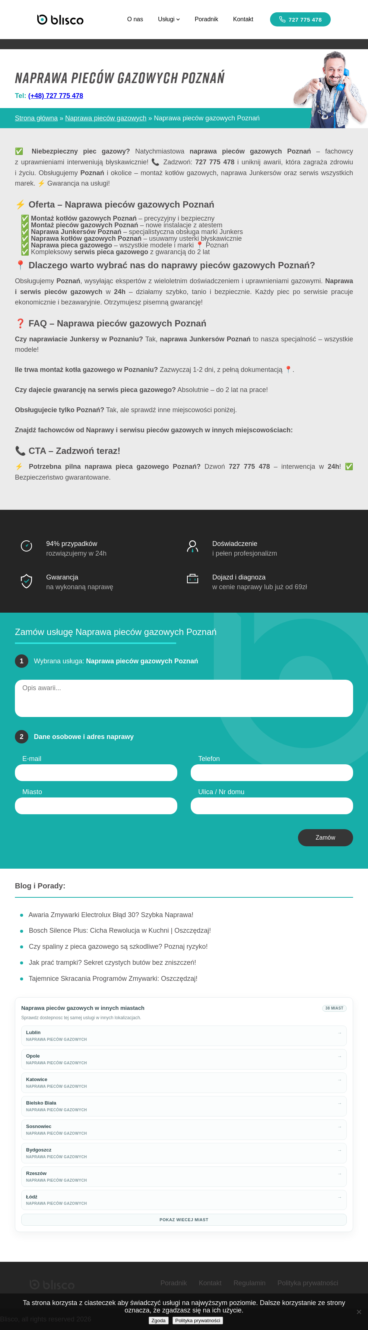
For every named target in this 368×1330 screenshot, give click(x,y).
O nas (135, 19)
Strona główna (36, 118)
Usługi (169, 19)
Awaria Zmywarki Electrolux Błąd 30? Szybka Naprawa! (110, 915)
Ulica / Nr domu (221, 792)
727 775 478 (300, 19)
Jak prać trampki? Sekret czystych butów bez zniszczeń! (112, 962)
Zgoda (159, 1320)
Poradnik (206, 19)
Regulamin (250, 1283)
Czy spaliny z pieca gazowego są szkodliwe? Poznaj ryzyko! (118, 946)
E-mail (31, 758)
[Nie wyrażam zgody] (358, 1311)
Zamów (325, 837)
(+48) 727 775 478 (55, 95)
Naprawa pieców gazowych (105, 118)
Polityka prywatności (307, 1283)
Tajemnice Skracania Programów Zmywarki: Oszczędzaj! (113, 978)
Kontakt (243, 19)
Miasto (32, 792)
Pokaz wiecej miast (184, 1219)
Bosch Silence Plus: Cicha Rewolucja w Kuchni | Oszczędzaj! (120, 930)
